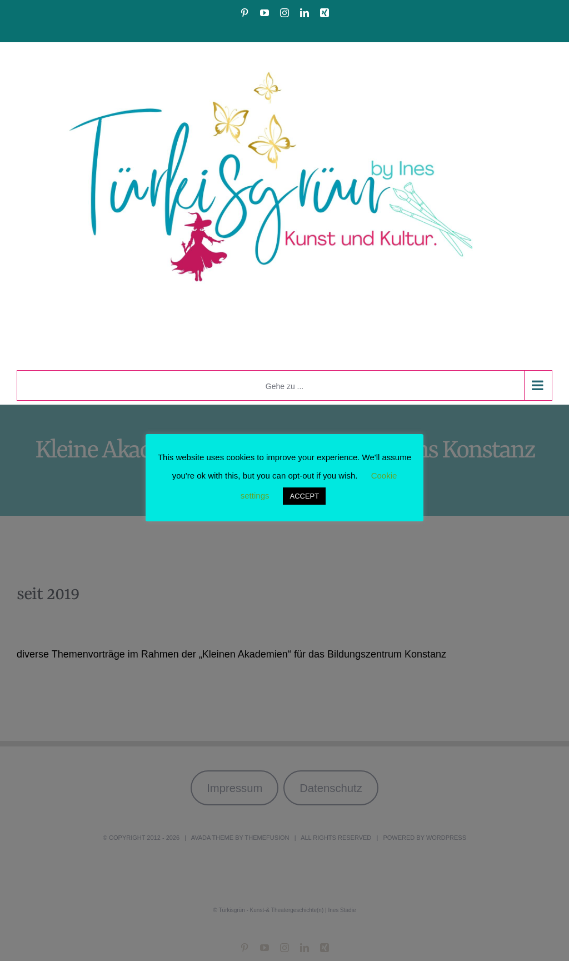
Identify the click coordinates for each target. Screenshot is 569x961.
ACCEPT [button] (304, 496)
